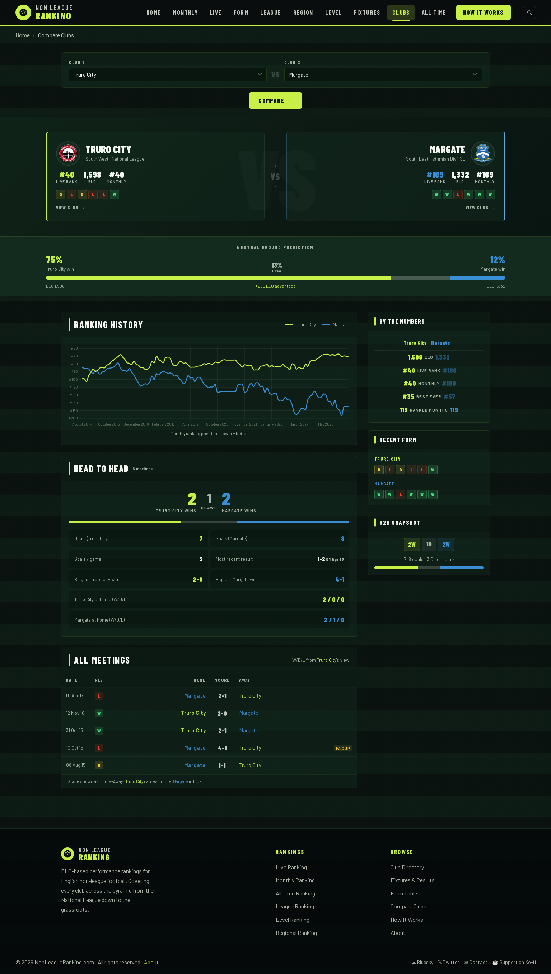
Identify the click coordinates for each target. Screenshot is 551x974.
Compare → (275, 100)
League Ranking (295, 905)
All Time (434, 12)
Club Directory (407, 866)
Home (153, 12)
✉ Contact (475, 962)
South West (97, 158)
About (398, 932)
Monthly (185, 12)
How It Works (483, 12)
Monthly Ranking (295, 879)
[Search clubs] (529, 12)
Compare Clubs (408, 905)
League (270, 12)
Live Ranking (291, 866)
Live (215, 12)
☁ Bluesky (422, 962)
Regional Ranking (296, 932)
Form (241, 12)
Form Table (404, 892)
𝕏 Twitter (448, 962)
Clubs (401, 12)
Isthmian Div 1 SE (448, 158)
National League (128, 158)
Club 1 (76, 62)
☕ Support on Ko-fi (514, 962)
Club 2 (292, 62)
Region (303, 12)
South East (417, 158)
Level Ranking (292, 919)
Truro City (250, 695)
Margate (195, 695)
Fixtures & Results (413, 879)
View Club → (70, 207)
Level (333, 12)
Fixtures (367, 12)
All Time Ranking (295, 892)
